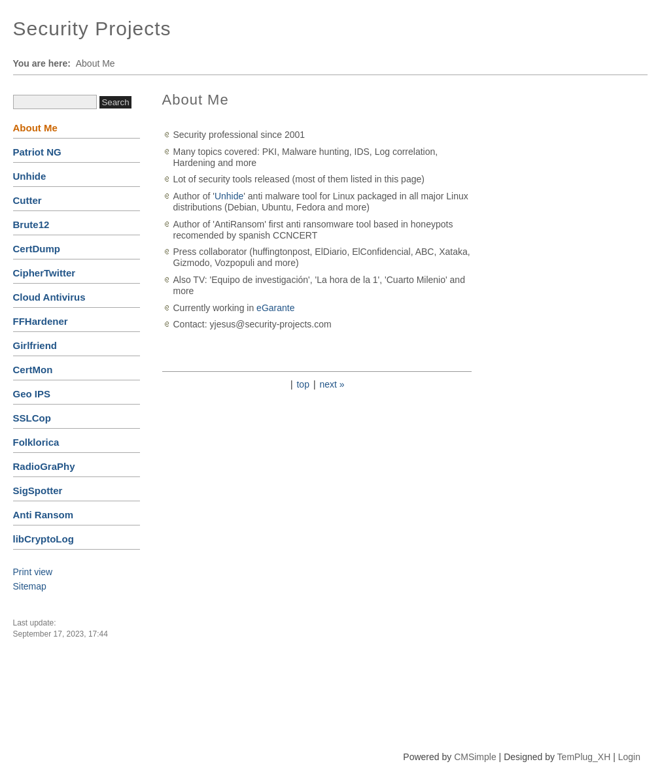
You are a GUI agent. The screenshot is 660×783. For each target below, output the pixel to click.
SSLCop (32, 418)
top (302, 384)
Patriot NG (37, 152)
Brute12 (31, 224)
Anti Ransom (43, 514)
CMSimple (475, 757)
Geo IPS (32, 393)
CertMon (33, 369)
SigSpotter (38, 490)
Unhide (29, 176)
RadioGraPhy (44, 466)
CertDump (37, 248)
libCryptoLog (43, 538)
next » (331, 384)
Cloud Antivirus (49, 297)
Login (629, 757)
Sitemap (29, 586)
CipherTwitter (44, 272)
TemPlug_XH (584, 757)
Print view (33, 572)
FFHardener (40, 321)
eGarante (275, 308)
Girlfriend (35, 345)
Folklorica (36, 442)
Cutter (27, 200)
